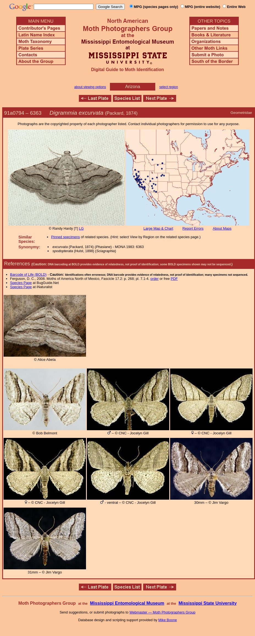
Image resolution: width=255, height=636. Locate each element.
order (154, 279)
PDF (174, 279)
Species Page (21, 283)
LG (81, 228)
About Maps (222, 228)
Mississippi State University (208, 603)
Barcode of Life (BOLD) (28, 274)
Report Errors (193, 228)
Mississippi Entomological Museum (127, 603)
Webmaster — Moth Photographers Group (162, 612)
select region (168, 87)
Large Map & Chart (158, 228)
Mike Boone (167, 620)
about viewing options (90, 87)
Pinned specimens (65, 237)
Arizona (132, 86)
